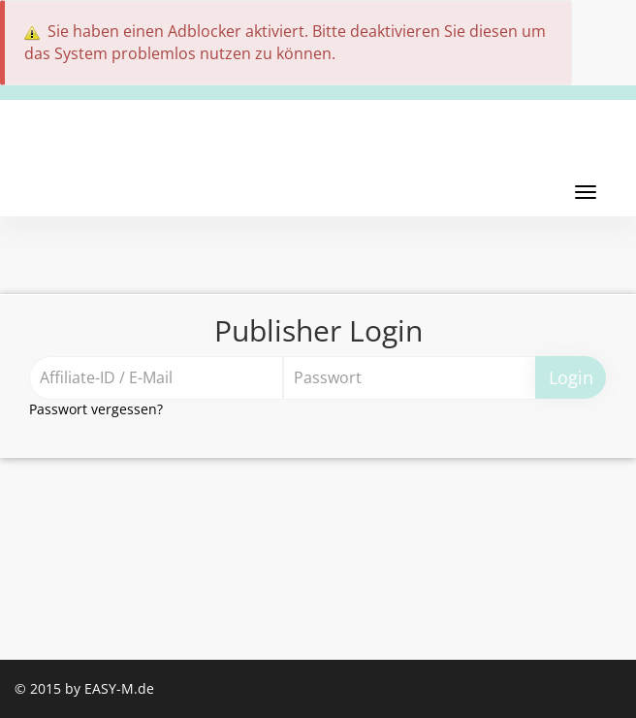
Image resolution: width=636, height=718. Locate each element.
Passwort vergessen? (96, 409)
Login (571, 377)
